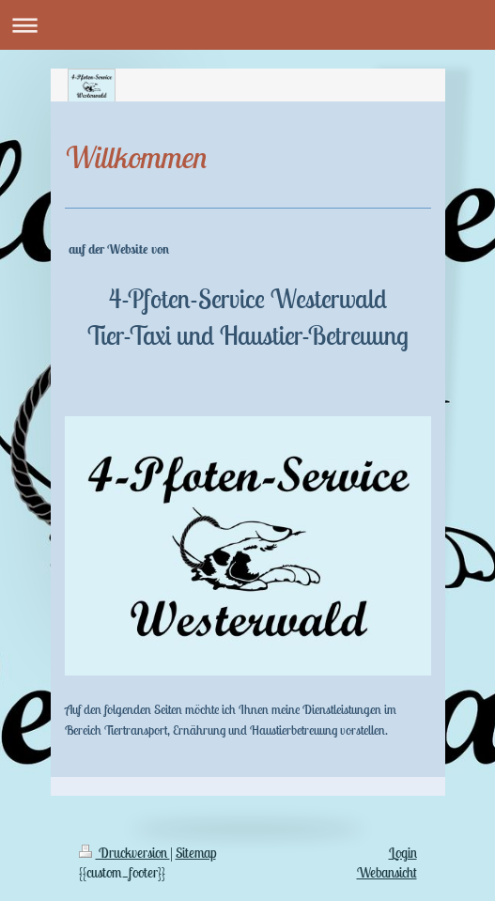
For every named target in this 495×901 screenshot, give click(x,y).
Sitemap (196, 853)
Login (403, 853)
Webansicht (387, 872)
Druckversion (124, 853)
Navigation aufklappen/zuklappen (247, 25)
